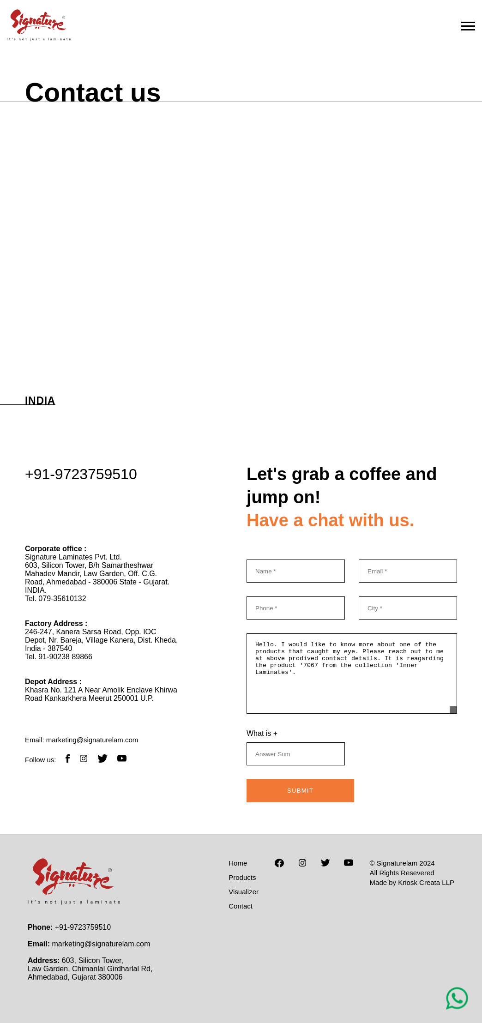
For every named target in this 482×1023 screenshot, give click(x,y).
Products (242, 877)
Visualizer (244, 892)
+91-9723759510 (81, 474)
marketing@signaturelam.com (92, 740)
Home (238, 863)
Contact (241, 906)
